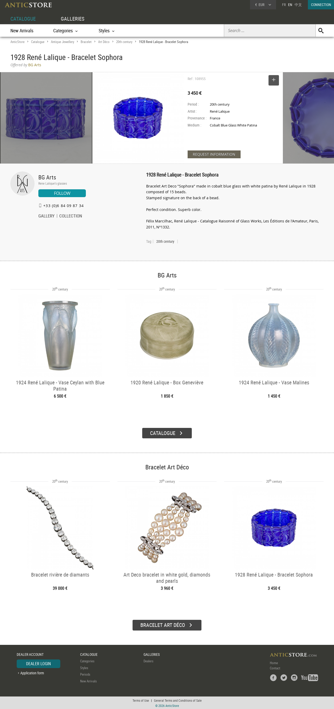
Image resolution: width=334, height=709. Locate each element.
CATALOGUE (23, 18)
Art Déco (104, 41)
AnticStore (17, 41)
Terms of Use (141, 700)
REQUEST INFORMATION (214, 154)
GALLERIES (72, 18)
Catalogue (37, 41)
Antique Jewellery (62, 41)
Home (274, 662)
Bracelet (86, 41)
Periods (85, 673)
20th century (124, 41)
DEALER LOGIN (38, 663)
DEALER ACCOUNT (30, 653)
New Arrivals (21, 30)
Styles (84, 667)
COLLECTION (70, 216)
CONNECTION (321, 4)
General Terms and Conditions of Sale (178, 700)
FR (284, 4)
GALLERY (46, 216)
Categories (87, 660)
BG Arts (47, 177)
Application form (32, 672)
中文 (298, 4)
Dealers (148, 660)
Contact (275, 667)
